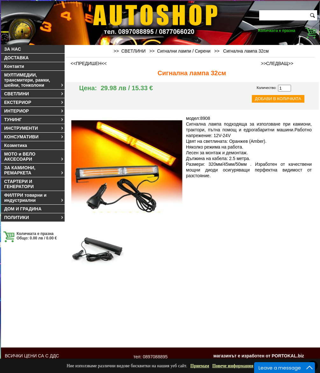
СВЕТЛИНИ (34, 93)
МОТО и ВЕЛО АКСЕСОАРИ (34, 156)
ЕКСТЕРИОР (34, 102)
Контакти (14, 66)
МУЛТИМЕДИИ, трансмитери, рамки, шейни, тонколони (34, 80)
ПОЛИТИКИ (34, 217)
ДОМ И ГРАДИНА (22, 208)
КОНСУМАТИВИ (34, 136)
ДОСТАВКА (16, 57)
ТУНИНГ (34, 119)
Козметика (15, 145)
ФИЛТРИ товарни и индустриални (34, 198)
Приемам (199, 365)
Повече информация (232, 365)
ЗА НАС (12, 49)
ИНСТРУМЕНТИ (34, 128)
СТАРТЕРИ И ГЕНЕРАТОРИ (19, 184)
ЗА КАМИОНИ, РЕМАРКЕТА (34, 170)
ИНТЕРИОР (34, 110)
